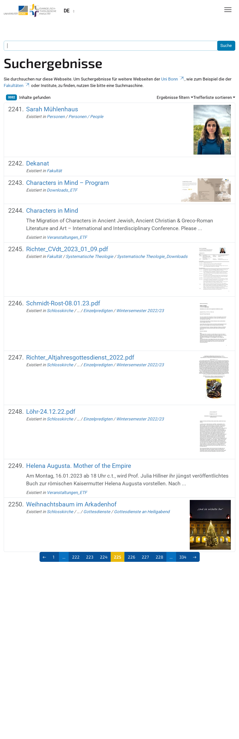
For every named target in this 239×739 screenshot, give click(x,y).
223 (89, 556)
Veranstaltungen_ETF (67, 237)
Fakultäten (17, 85)
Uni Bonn (173, 79)
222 (76, 556)
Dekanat (37, 163)
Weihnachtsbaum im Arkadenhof (71, 504)
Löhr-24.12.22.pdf (50, 411)
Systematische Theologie (89, 256)
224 (103, 556)
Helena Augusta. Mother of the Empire (78, 465)
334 (182, 556)
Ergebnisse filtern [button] (173, 97)
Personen (56, 116)
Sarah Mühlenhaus (52, 109)
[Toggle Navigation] (228, 10)
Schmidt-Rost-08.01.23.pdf (63, 303)
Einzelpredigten (97, 310)
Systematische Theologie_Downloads (152, 256)
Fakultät (54, 170)
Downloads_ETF (62, 190)
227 (145, 556)
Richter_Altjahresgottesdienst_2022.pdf (80, 357)
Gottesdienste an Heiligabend (142, 511)
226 (131, 556)
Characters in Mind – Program (67, 182)
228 (159, 556)
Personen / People (85, 116)
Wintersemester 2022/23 (140, 310)
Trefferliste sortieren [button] (212, 97)
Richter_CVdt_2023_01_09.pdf (67, 249)
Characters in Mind (52, 210)
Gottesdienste (96, 511)
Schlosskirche (60, 310)
